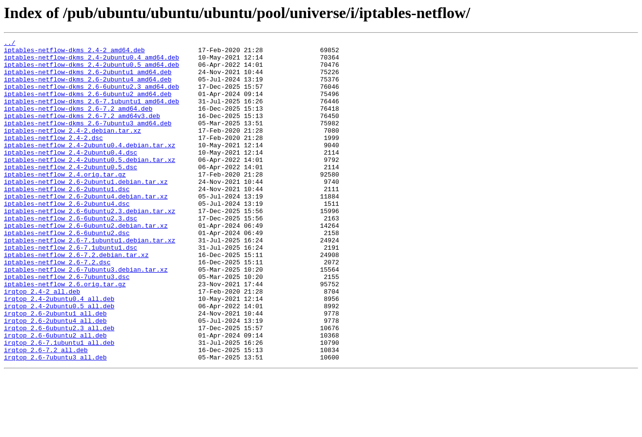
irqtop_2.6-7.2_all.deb (46, 412)
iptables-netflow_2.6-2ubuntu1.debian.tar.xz (85, 210)
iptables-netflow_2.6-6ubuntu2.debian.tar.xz (85, 263)
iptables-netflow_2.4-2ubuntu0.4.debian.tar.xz (89, 166)
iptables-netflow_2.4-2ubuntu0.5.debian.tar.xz (89, 184)
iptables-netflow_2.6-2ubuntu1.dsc (66, 219)
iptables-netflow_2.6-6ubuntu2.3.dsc (70, 254)
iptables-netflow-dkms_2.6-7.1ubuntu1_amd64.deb (91, 114)
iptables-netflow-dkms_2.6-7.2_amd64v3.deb (82, 131)
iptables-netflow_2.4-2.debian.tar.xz (72, 149)
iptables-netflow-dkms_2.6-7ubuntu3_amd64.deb (87, 140)
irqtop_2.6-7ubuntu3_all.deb (55, 421)
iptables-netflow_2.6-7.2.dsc (57, 307)
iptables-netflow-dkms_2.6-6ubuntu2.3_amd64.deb (91, 96)
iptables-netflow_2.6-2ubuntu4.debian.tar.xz (85, 228)
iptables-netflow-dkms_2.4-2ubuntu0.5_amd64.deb (91, 70)
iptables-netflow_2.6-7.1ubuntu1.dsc (70, 289)
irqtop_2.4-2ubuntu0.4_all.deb (59, 351)
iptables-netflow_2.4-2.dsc (53, 158)
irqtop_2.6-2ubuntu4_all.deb (55, 377)
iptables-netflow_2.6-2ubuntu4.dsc (66, 237)
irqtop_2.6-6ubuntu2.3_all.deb (59, 386)
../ (9, 44)
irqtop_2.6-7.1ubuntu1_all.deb (59, 403)
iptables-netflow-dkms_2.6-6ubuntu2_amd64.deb (87, 105)
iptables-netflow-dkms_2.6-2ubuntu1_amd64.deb (87, 79)
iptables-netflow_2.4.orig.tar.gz (65, 202)
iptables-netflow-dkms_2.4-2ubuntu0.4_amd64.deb (91, 61)
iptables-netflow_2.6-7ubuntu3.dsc (66, 324)
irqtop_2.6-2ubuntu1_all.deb (55, 368)
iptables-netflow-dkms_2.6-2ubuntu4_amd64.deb (87, 87)
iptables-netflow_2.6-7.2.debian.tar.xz (76, 298)
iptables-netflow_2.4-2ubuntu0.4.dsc (70, 175)
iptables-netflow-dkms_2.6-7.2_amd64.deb (78, 123)
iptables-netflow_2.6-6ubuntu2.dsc (66, 272)
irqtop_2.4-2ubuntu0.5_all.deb (59, 360)
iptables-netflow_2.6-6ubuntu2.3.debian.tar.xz (89, 245)
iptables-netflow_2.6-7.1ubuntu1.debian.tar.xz (89, 281)
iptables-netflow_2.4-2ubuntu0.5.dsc (70, 193)
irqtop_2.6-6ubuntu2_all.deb (55, 395)
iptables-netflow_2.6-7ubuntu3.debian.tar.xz (85, 316)
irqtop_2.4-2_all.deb (42, 342)
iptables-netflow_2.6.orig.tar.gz (65, 333)
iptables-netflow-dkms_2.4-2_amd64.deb (74, 52)
